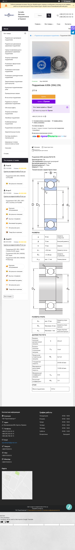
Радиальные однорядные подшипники (47, 35)
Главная (37, 24)
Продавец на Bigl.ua (37, 508)
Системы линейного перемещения (11, 137)
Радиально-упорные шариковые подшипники (12, 102)
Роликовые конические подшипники (12, 70)
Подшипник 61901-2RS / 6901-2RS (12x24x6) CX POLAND (15, 201)
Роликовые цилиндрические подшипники (14, 76)
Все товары (48, 24)
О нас (58, 24)
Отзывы (6, 153)
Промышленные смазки (12, 93)
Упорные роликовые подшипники (11, 112)
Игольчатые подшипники (13, 97)
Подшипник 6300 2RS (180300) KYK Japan (15, 254)
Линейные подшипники (12, 118)
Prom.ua (46, 507)
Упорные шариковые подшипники (11, 58)
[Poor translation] (7, 522)
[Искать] (49, 15)
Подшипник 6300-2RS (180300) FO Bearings (15, 258)
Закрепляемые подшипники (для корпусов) (13, 82)
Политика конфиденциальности (51, 510)
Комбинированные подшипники (11, 122)
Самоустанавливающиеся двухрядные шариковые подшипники (13, 51)
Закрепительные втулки (12, 132)
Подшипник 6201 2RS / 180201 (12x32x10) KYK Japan (15, 250)
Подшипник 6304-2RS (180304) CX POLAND (15, 176)
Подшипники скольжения (13, 128)
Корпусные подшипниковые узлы (13, 88)
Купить (44, 96)
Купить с (44, 101)
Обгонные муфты (10, 107)
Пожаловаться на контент (35, 510)
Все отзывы (8, 296)
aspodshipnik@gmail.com (9, 442)
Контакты (68, 24)
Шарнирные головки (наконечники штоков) (12, 143)
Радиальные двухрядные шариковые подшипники (13, 45)
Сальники (8, 148)
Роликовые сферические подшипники (13, 64)
